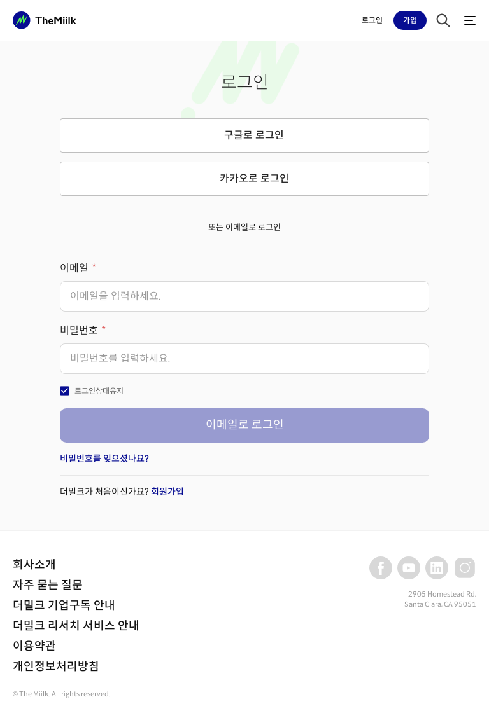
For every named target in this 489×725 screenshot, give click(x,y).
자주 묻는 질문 (48, 585)
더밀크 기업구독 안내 (64, 605)
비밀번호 (79, 330)
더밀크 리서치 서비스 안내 (76, 626)
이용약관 (34, 646)
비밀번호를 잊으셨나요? (104, 458)
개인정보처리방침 (56, 666)
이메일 (74, 268)
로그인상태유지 (99, 391)
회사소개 (34, 565)
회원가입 (167, 491)
